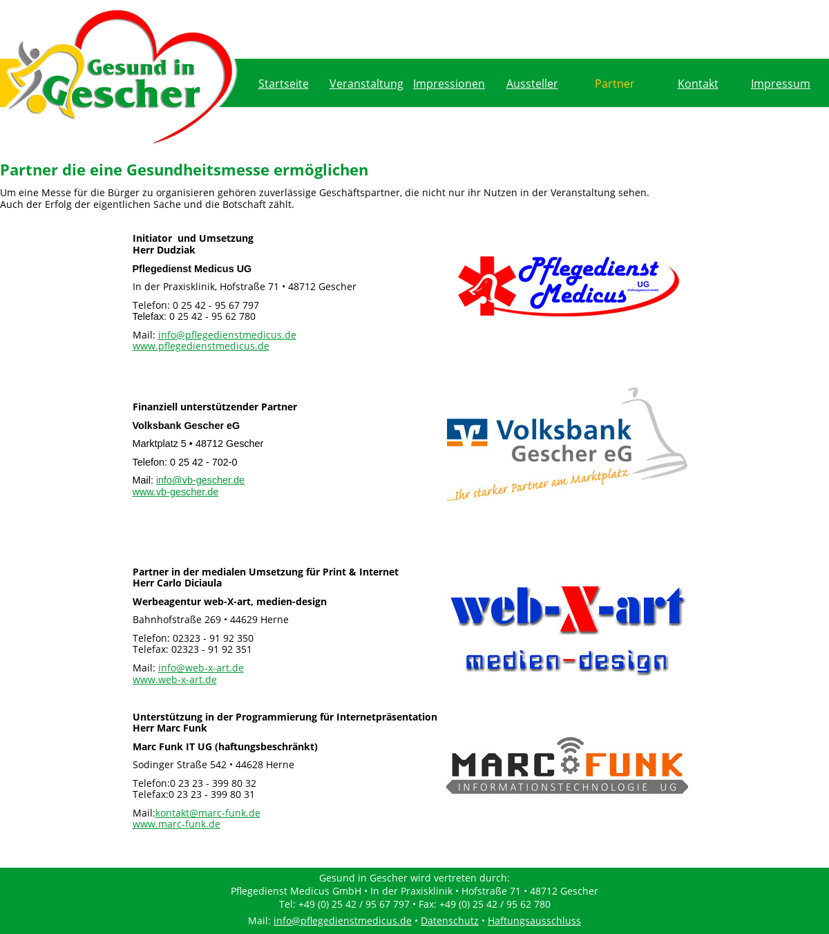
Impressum (780, 83)
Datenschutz (450, 920)
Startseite (283, 83)
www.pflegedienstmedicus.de (201, 345)
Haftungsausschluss (534, 920)
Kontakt (698, 83)
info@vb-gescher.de (200, 480)
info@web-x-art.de (201, 667)
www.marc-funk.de (176, 823)
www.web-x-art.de (175, 679)
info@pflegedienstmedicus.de (227, 334)
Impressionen (449, 83)
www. (176, 491)
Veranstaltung (366, 83)
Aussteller (532, 83)
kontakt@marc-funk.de (207, 812)
